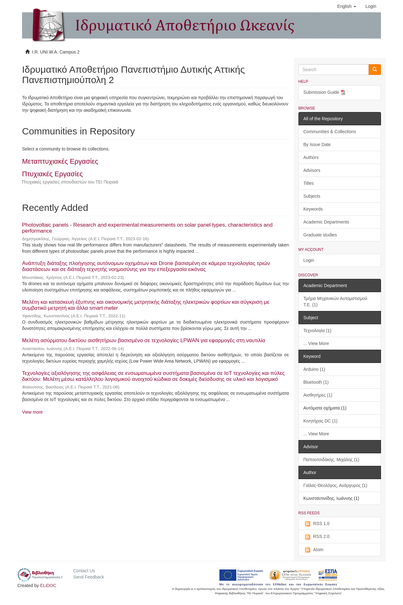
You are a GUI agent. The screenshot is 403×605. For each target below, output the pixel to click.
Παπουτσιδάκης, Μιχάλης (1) (332, 459)
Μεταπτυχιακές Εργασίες (60, 161)
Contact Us (84, 570)
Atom (314, 550)
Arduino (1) (314, 369)
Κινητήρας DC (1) (321, 420)
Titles (309, 183)
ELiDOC (48, 585)
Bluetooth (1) (316, 382)
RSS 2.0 (317, 537)
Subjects (312, 196)
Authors (311, 157)
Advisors (312, 170)
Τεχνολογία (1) (318, 330)
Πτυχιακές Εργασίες (52, 174)
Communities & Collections (330, 131)
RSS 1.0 (317, 524)
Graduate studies (320, 234)
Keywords (313, 209)
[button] (346, 6)
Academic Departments (326, 221)
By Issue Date (317, 144)
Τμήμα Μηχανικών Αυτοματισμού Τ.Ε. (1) (335, 301)
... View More (316, 343)
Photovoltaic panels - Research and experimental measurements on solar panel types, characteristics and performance (147, 228)
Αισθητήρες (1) (318, 395)
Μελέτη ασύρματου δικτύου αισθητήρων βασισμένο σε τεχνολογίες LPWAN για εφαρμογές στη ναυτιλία (143, 340)
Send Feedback (88, 577)
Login (309, 260)
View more (32, 412)
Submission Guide (325, 93)
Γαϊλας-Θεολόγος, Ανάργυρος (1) (335, 485)
